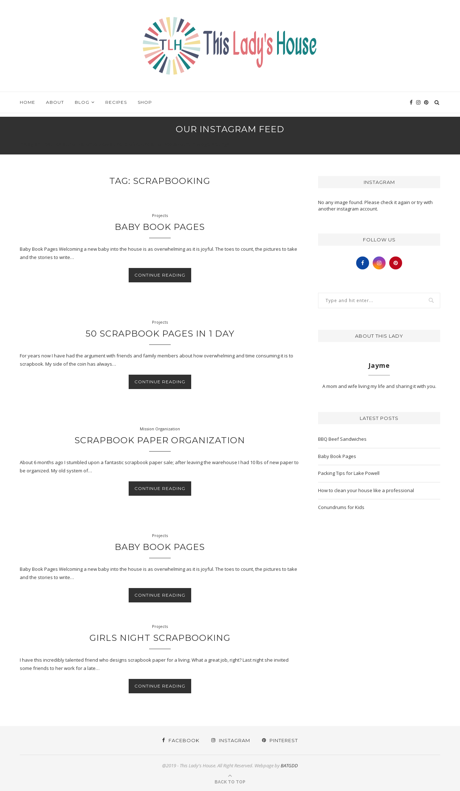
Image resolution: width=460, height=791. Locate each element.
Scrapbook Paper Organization (159, 440)
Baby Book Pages (160, 227)
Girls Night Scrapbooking (159, 638)
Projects (160, 215)
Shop (145, 102)
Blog (82, 102)
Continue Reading (159, 275)
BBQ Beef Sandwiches (342, 439)
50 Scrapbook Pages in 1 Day (160, 333)
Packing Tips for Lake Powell (349, 473)
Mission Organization (160, 428)
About (55, 102)
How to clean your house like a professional (366, 490)
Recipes (116, 102)
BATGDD (289, 765)
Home (27, 102)
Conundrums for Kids (341, 507)
